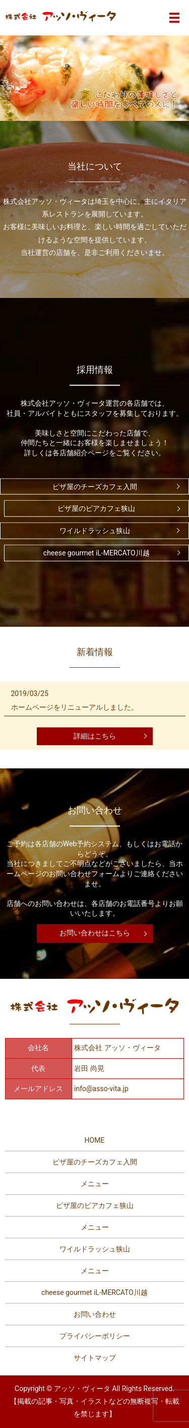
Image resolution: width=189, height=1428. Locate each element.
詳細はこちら (95, 736)
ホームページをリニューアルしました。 (74, 707)
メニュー (95, 1184)
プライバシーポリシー (94, 1336)
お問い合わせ (95, 1314)
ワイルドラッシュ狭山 (94, 531)
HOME (95, 1140)
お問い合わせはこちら (94, 933)
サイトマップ (95, 1358)
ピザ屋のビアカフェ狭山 (96, 508)
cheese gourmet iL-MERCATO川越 (96, 553)
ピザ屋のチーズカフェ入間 (94, 486)
